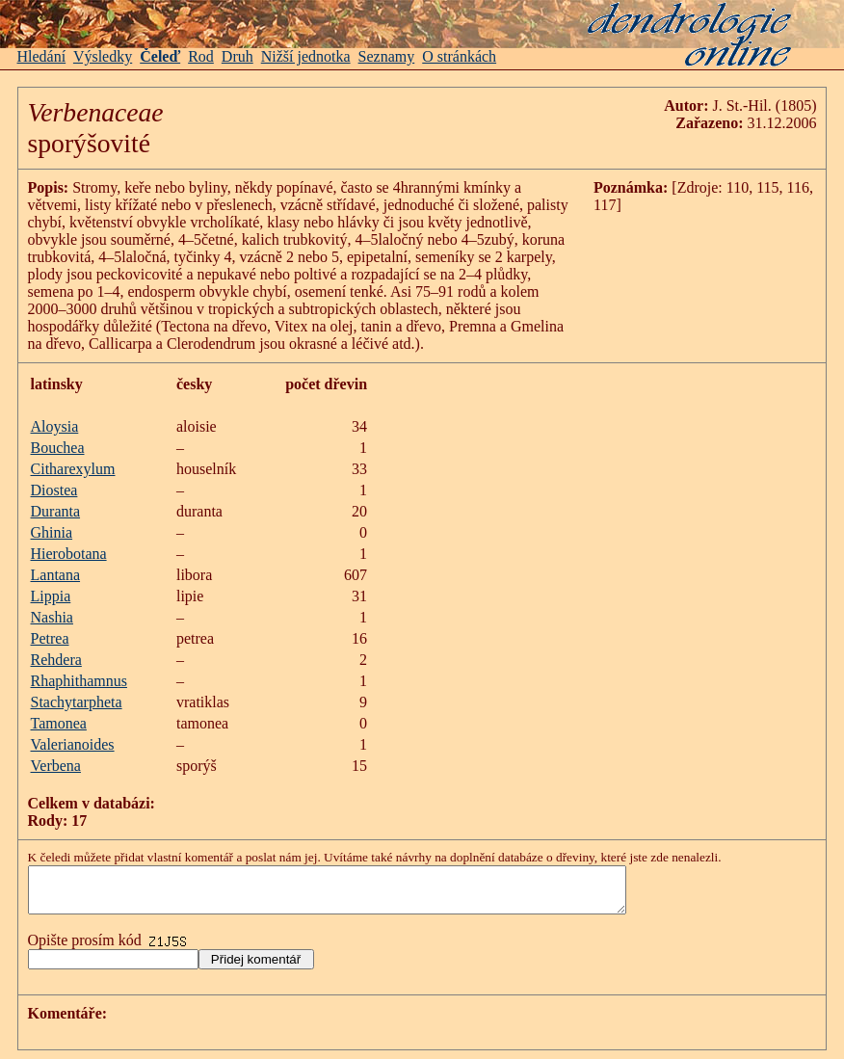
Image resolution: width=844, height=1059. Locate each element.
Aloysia (55, 426)
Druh (237, 56)
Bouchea (58, 447)
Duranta (56, 511)
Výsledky (102, 56)
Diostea (54, 490)
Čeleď (160, 56)
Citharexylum (73, 469)
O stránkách (459, 56)
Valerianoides (73, 744)
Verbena (56, 765)
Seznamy (386, 56)
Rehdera (56, 659)
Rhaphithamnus (79, 681)
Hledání (41, 56)
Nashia (52, 617)
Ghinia (52, 532)
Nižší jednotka (306, 56)
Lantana (56, 575)
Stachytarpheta (76, 702)
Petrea (50, 638)
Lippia (51, 596)
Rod (201, 56)
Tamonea (59, 723)
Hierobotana (69, 553)
